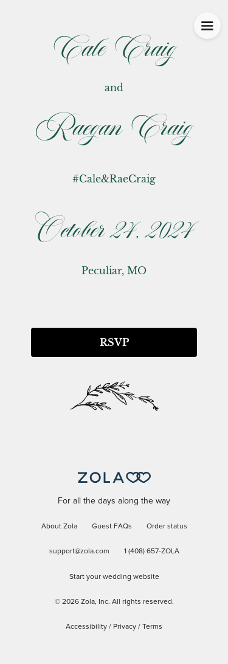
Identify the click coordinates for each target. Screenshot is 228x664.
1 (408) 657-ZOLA (151, 551)
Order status (167, 526)
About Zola (59, 526)
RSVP (114, 342)
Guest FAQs (112, 526)
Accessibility (86, 627)
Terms (152, 627)
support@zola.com (79, 551)
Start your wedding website (114, 577)
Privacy (124, 627)
